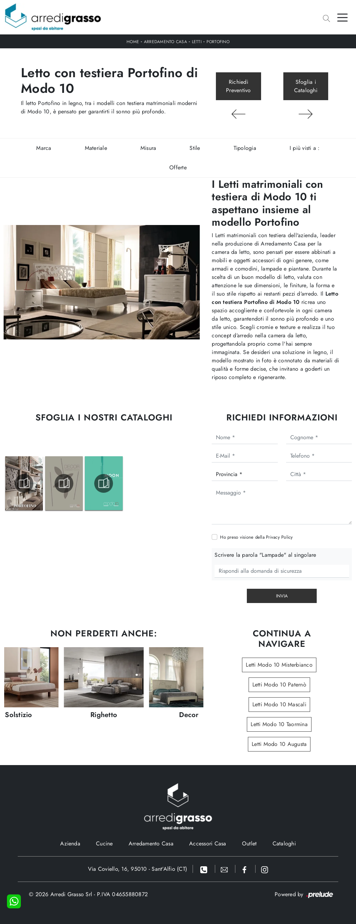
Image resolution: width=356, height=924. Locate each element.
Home (133, 42)
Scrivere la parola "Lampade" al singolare (265, 555)
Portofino (218, 42)
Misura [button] (148, 148)
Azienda (70, 843)
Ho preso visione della (256, 537)
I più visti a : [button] (305, 148)
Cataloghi (284, 843)
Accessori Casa (207, 843)
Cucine (104, 843)
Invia (282, 596)
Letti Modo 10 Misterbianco (279, 665)
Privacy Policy (279, 537)
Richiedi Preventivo (238, 86)
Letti (197, 42)
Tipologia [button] (245, 148)
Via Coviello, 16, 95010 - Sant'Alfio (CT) (137, 869)
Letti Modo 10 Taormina (279, 724)
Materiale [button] (96, 148)
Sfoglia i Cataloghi (305, 86)
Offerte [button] (178, 167)
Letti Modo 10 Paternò (279, 685)
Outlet (249, 843)
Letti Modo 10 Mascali (279, 704)
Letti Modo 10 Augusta (279, 744)
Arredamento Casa (165, 42)
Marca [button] (43, 148)
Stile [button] (194, 148)
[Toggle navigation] (342, 17)
